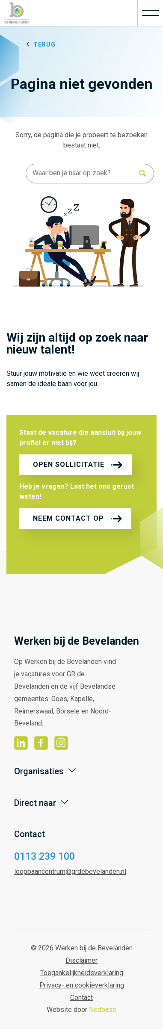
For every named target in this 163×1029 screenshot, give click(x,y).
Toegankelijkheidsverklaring (81, 973)
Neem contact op (68, 518)
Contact (81, 998)
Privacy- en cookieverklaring (81, 985)
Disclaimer (81, 960)
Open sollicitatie (68, 464)
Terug (44, 44)
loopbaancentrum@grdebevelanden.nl (70, 871)
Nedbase (102, 1009)
